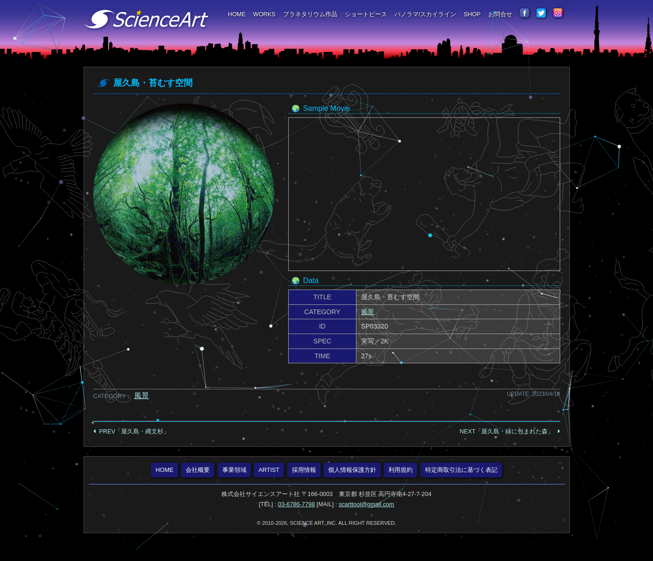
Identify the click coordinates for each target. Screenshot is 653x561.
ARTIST (269, 469)
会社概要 (198, 469)
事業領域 (234, 469)
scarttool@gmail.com (366, 504)
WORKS (264, 14)
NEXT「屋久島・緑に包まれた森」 (506, 431)
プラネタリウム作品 (310, 14)
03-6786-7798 (296, 504)
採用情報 (304, 469)
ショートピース (366, 14)
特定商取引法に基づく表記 (461, 469)
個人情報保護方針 (352, 469)
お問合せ (500, 14)
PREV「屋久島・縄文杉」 (134, 431)
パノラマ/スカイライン (425, 14)
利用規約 (400, 469)
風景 (367, 312)
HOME (237, 14)
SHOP (472, 14)
